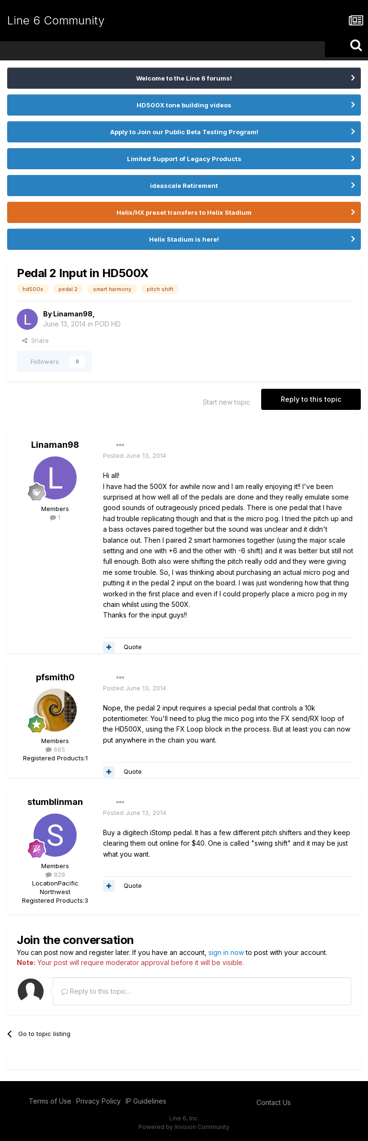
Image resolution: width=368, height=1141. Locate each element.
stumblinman (55, 802)
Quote (133, 647)
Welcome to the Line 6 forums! (184, 78)
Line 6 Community (55, 20)
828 (55, 874)
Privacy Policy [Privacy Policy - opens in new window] (98, 1101)
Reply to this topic (311, 399)
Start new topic (226, 402)
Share (35, 340)
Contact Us (273, 1102)
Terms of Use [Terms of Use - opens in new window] (50, 1101)
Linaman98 (72, 314)
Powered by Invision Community (184, 1126)
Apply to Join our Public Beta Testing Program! (184, 132)
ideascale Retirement (184, 185)
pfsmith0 (55, 677)
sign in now (226, 952)
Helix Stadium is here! (184, 239)
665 (55, 749)
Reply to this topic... (96, 991)
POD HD (108, 324)
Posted (134, 455)
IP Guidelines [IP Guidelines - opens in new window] (146, 1101)
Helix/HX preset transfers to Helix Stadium (184, 212)
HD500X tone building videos (184, 105)
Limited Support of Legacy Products (184, 159)
